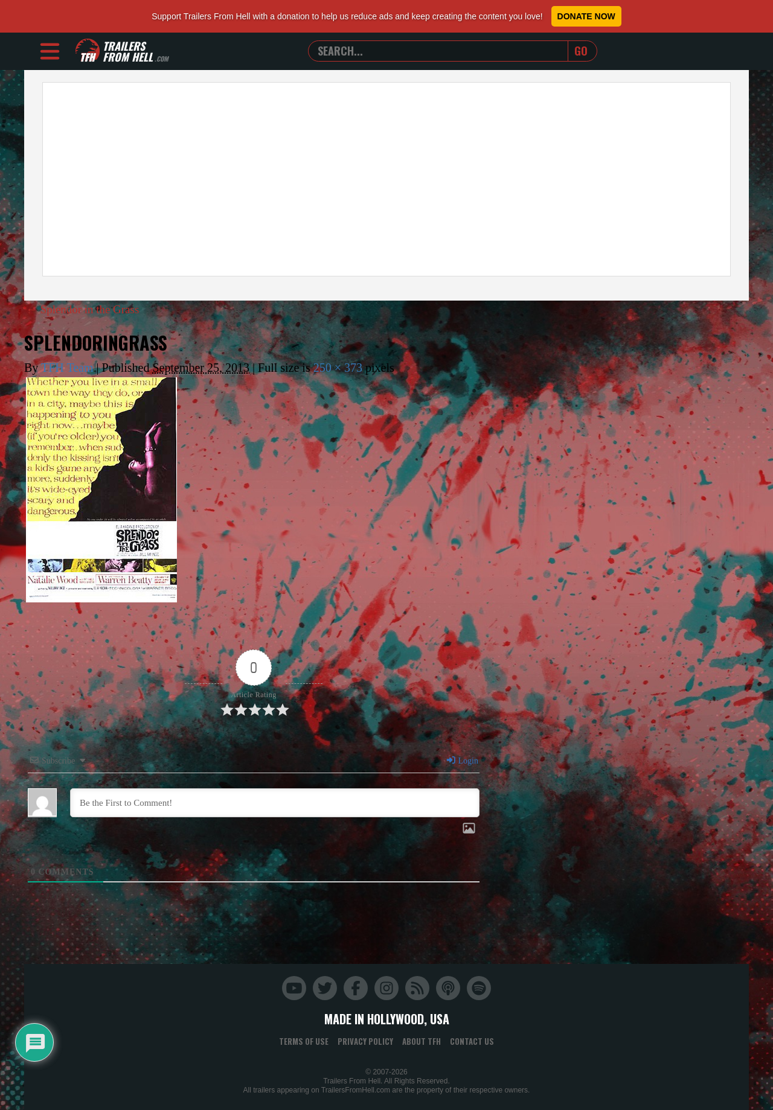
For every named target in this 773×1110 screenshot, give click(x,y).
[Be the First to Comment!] (275, 802)
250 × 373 (337, 367)
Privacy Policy (365, 1041)
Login (462, 760)
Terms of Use (304, 1041)
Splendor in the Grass (86, 309)
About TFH (421, 1041)
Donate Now (586, 16)
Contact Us (472, 1041)
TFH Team (67, 367)
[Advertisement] (386, 179)
